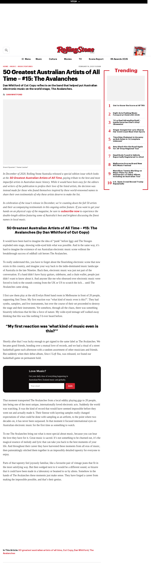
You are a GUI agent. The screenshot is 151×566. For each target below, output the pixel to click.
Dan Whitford (81, 550)
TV (80, 59)
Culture (53, 59)
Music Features (25, 66)
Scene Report (96, 59)
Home (5, 66)
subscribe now (70, 211)
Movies (68, 59)
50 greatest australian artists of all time (40, 550)
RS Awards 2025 (119, 59)
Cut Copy (68, 550)
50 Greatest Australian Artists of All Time (36, 178)
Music (39, 59)
